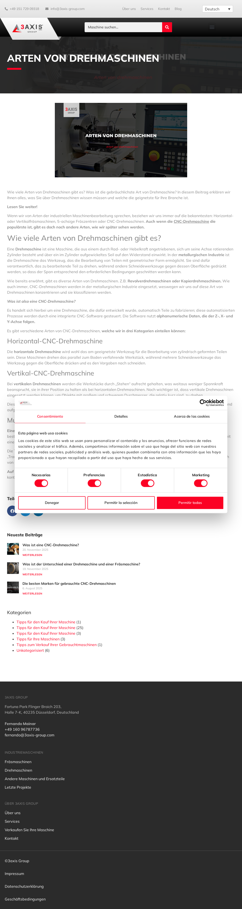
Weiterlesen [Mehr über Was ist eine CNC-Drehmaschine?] (32, 555)
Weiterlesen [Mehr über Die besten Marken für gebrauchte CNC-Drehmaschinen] (32, 593)
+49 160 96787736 (22, 729)
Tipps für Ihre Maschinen (38, 639)
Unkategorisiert (30, 650)
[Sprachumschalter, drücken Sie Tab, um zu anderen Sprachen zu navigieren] (217, 8)
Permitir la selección (121, 502)
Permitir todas (190, 502)
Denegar (52, 502)
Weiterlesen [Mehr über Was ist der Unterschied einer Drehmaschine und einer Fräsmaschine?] (32, 574)
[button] (212, 27)
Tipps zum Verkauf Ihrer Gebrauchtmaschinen (57, 644)
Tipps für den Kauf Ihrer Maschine (46, 622)
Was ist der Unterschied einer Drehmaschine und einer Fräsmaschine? (81, 564)
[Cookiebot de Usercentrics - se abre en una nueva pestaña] (203, 402)
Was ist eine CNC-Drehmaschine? (50, 545)
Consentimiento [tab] (50, 416)
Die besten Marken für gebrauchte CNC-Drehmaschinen (69, 583)
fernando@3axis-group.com (29, 735)
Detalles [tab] (121, 416)
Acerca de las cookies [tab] (192, 416)
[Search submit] (167, 27)
